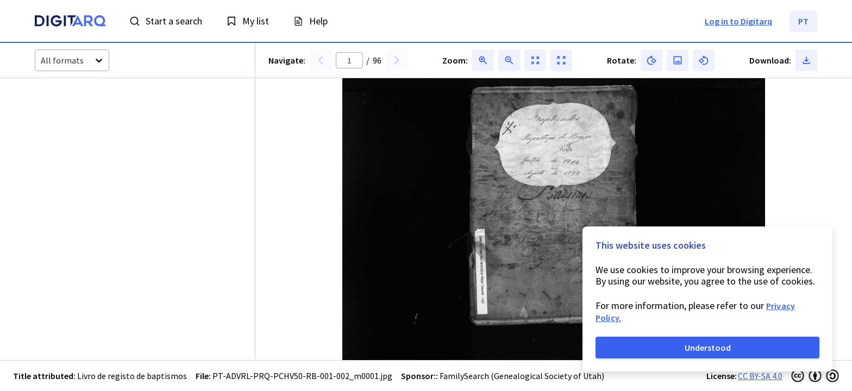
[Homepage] (70, 22)
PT (803, 21)
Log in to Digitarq (738, 21)
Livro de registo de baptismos (132, 375)
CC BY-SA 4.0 (760, 375)
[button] (63, 120)
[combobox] (41, 60)
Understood (708, 347)
